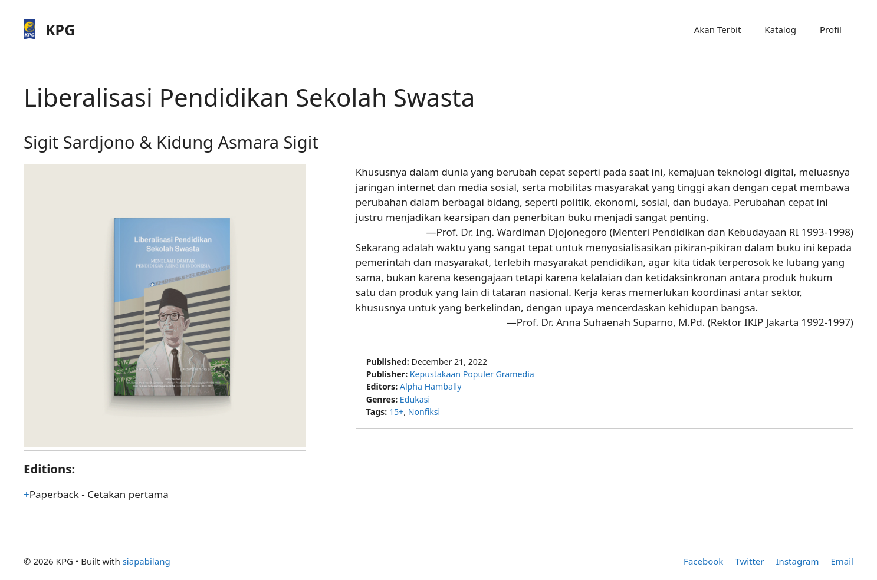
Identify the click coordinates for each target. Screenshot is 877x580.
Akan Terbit (717, 29)
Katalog (780, 29)
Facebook (703, 561)
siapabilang (146, 561)
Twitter (749, 561)
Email (841, 561)
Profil (831, 29)
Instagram (797, 561)
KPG (60, 29)
